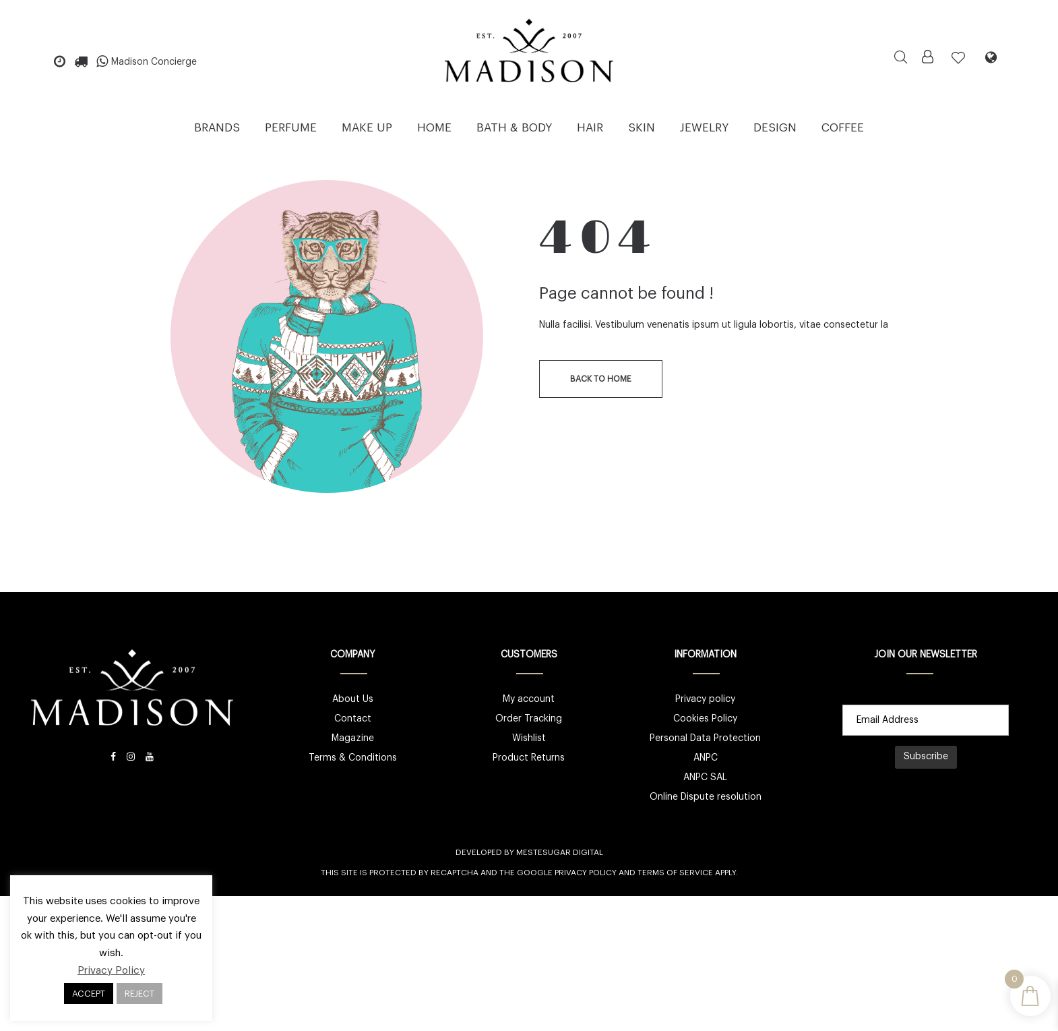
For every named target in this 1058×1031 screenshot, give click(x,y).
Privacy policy (705, 699)
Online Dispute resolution (705, 797)
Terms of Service (675, 872)
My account (529, 699)
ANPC (705, 758)
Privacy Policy (586, 872)
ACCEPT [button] (88, 993)
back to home (600, 379)
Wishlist (529, 738)
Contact (352, 719)
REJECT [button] (139, 993)
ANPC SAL (705, 777)
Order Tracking (528, 719)
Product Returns (529, 758)
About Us (352, 699)
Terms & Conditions (353, 758)
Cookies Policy (705, 719)
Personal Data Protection (705, 738)
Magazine (353, 738)
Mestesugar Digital (559, 852)
